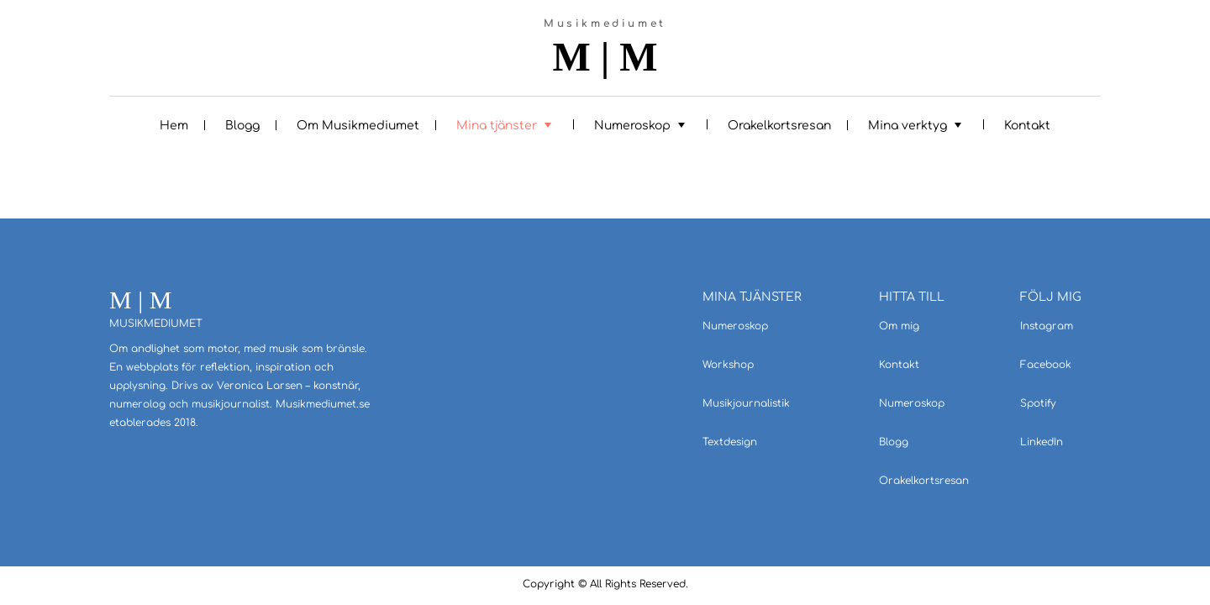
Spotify (1038, 403)
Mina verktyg (907, 125)
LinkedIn (1041, 442)
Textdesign (729, 442)
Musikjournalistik (746, 403)
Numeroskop (632, 125)
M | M (604, 57)
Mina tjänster (496, 125)
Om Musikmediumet (358, 125)
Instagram (1046, 326)
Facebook (1045, 365)
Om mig (899, 326)
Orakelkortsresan (779, 125)
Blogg (242, 125)
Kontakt (1027, 125)
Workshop (728, 365)
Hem (174, 125)
